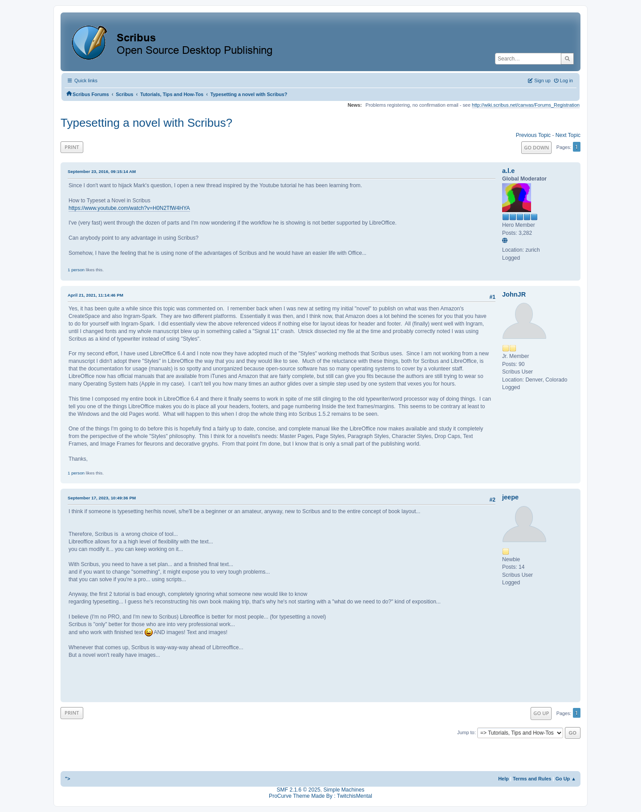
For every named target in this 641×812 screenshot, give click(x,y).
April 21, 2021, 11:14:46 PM (95, 295)
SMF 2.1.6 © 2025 (298, 790)
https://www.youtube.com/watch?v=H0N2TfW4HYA (129, 208)
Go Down (536, 147)
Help (503, 778)
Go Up (541, 713)
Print (72, 147)
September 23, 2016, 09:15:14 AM (102, 171)
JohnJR (514, 294)
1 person (76, 269)
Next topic (568, 135)
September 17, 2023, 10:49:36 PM (102, 497)
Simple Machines (343, 790)
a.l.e (508, 170)
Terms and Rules (532, 778)
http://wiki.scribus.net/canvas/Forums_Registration (526, 105)
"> (67, 778)
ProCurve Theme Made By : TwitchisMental (320, 796)
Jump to (466, 732)
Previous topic (533, 135)
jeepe (510, 497)
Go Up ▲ (566, 778)
